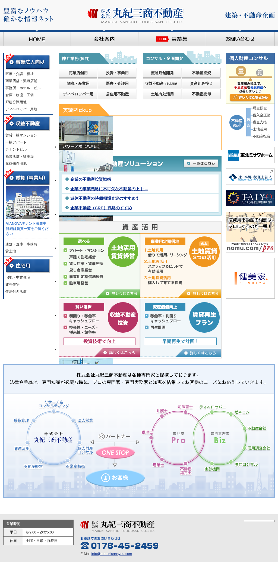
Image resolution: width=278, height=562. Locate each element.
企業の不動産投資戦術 (90, 179)
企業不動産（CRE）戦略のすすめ (101, 207)
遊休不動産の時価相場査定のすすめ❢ (104, 198)
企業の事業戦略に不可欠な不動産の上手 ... (109, 188)
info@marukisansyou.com (111, 554)
